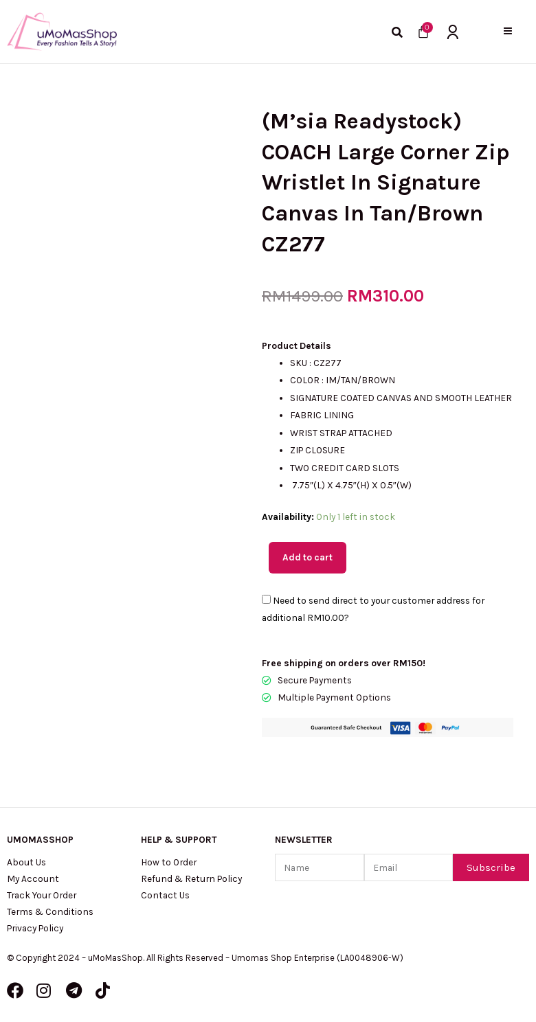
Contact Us (165, 894)
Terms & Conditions (50, 911)
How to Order (169, 861)
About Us (26, 861)
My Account (33, 878)
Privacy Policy (35, 927)
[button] (508, 31)
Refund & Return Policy (191, 878)
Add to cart (307, 557)
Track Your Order (41, 894)
